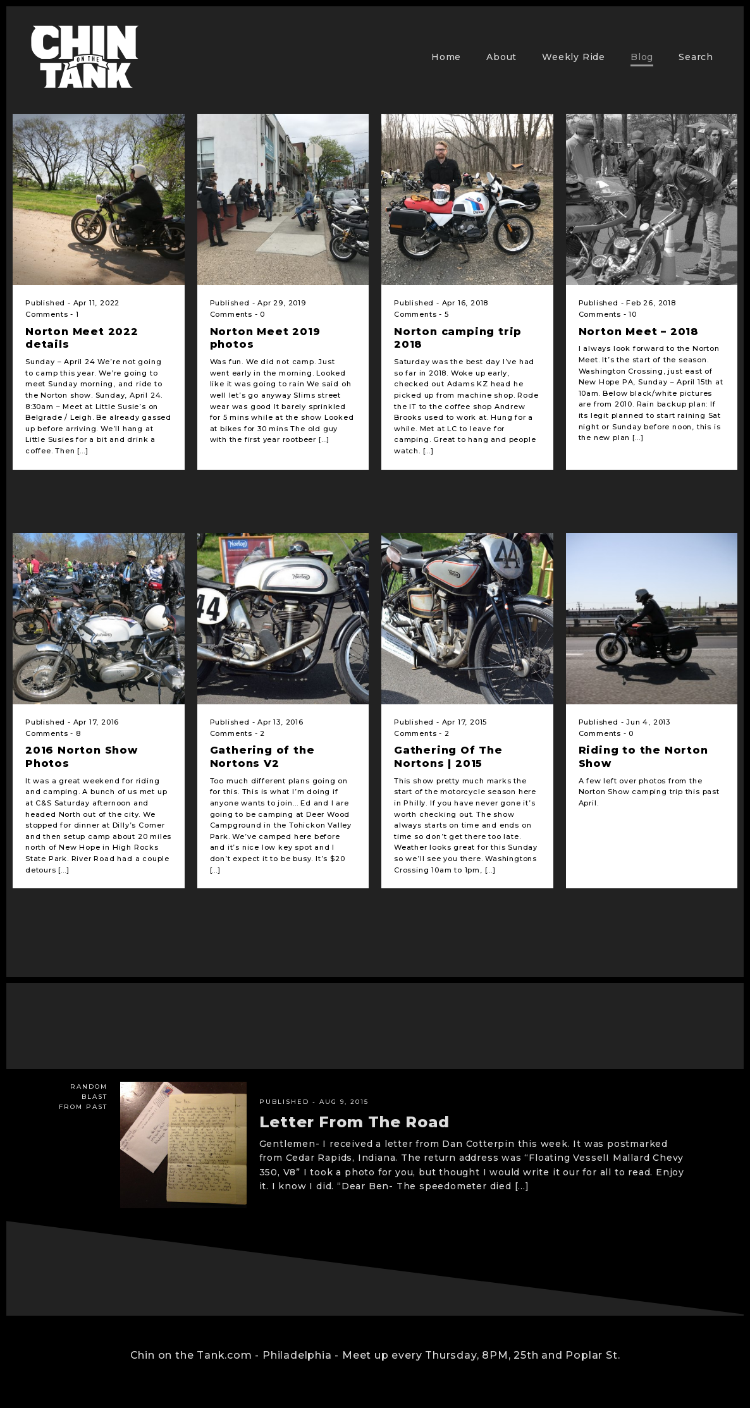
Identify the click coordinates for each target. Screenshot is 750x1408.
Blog (641, 57)
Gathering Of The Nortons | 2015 (448, 756)
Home (446, 57)
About (501, 57)
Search (696, 57)
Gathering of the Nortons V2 (262, 756)
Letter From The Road (354, 1122)
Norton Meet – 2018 (639, 332)
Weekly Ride (573, 57)
